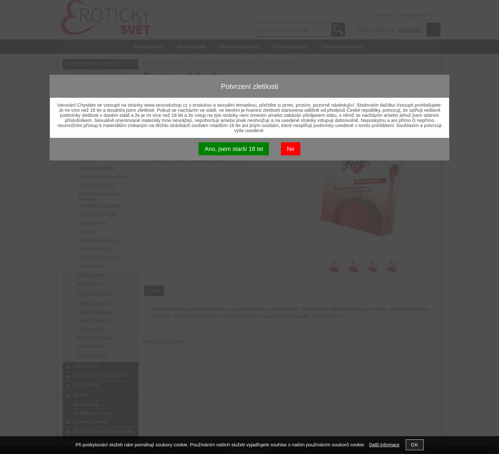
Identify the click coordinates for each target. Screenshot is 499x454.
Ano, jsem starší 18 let (234, 148)
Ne (290, 148)
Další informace (384, 445)
